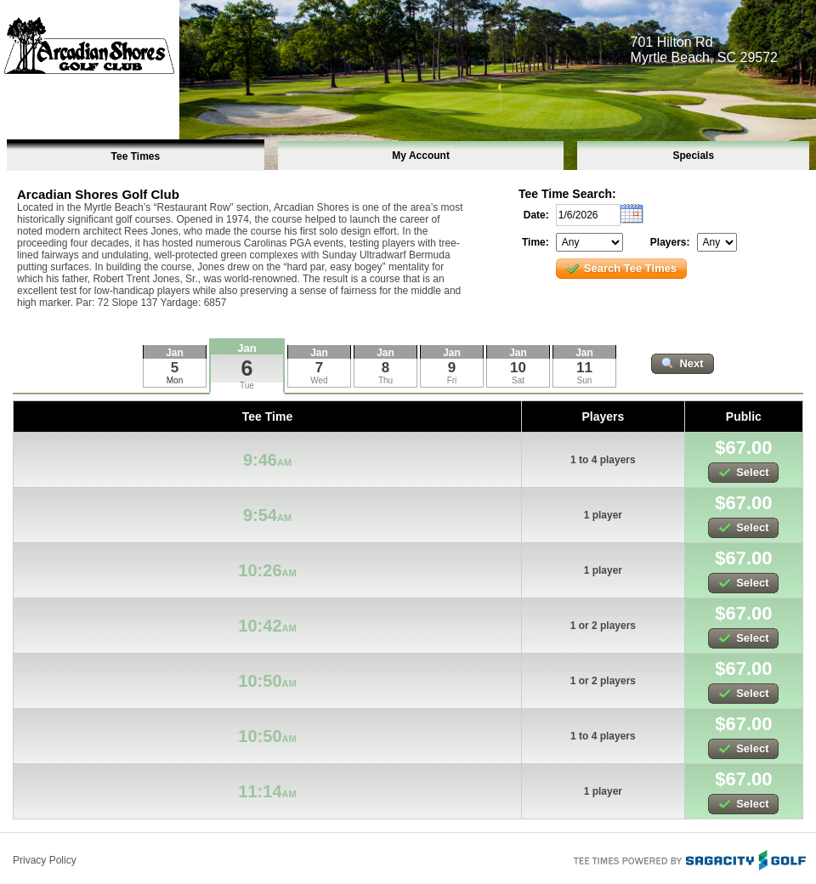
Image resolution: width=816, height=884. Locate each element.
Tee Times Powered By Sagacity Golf (688, 858)
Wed (318, 380)
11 (584, 368)
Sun (584, 380)
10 (518, 368)
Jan (246, 348)
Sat (518, 380)
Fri (452, 380)
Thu (385, 380)
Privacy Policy (44, 860)
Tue (247, 385)
